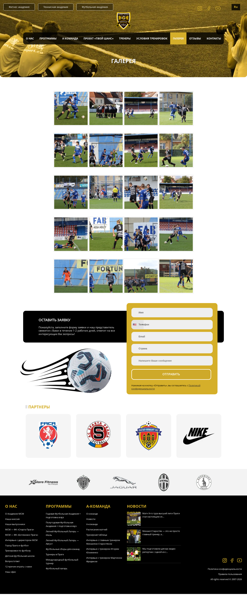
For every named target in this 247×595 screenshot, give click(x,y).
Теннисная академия (55, 7)
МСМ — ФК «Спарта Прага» (19, 530)
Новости (90, 520)
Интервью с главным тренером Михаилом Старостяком (103, 543)
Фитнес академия (19, 7)
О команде (92, 514)
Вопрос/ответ (12, 562)
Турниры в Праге (55, 555)
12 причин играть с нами (18, 567)
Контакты (214, 38)
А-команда (92, 525)
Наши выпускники (15, 525)
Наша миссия (12, 520)
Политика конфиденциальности (225, 570)
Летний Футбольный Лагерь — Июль (62, 534)
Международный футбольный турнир (62, 562)
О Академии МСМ (14, 514)
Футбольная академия (95, 7)
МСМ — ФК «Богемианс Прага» (21, 535)
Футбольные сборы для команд (62, 550)
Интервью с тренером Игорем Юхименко (102, 552)
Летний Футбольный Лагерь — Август (62, 543)
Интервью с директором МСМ (21, 541)
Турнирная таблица (96, 535)
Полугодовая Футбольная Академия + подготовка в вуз (61, 525)
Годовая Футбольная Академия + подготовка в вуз (63, 516)
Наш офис (10, 572)
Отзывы (195, 38)
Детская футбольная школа (19, 556)
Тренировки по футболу (18, 551)
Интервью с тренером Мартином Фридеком (104, 560)
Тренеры (125, 38)
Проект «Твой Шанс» (99, 38)
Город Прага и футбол (16, 546)
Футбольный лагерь (56, 569)
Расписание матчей (96, 530)
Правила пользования (230, 575)
